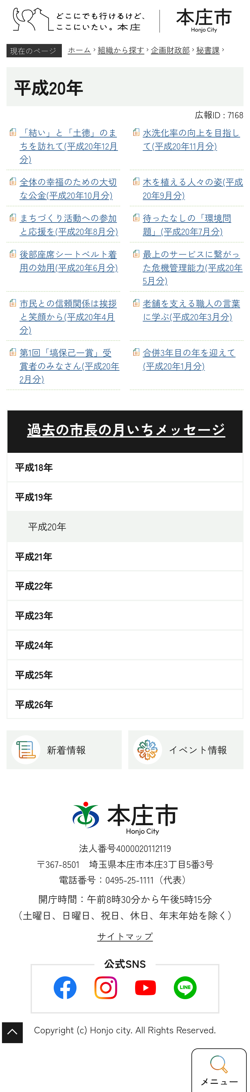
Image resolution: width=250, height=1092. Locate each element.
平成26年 (34, 704)
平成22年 (34, 585)
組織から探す (121, 49)
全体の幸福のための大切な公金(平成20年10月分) (68, 188)
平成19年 (34, 496)
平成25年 (34, 674)
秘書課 (208, 49)
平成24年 (34, 645)
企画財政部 (170, 49)
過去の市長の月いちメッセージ (126, 429)
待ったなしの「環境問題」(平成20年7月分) (187, 224)
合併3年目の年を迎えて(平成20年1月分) (189, 359)
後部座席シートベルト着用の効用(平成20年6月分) (69, 260)
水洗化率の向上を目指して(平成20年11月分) (191, 139)
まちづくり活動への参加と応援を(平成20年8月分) (69, 224)
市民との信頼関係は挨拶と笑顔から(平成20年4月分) (68, 316)
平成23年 (34, 615)
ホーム (79, 49)
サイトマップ (125, 936)
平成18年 (34, 467)
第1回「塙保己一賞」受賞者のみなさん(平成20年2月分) (69, 365)
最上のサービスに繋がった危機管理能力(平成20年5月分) (193, 267)
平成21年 (33, 556)
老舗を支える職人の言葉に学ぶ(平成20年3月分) (191, 309)
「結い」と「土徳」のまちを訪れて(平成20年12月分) (69, 145)
